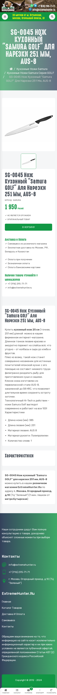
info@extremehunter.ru (43, 9)
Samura (17, 200)
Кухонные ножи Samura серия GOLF (30, 73)
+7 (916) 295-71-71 (46, 6)
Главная (6, 601)
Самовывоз (8, 620)
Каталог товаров (12, 607)
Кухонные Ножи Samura (31, 69)
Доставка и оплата (13, 614)
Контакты (8, 626)
